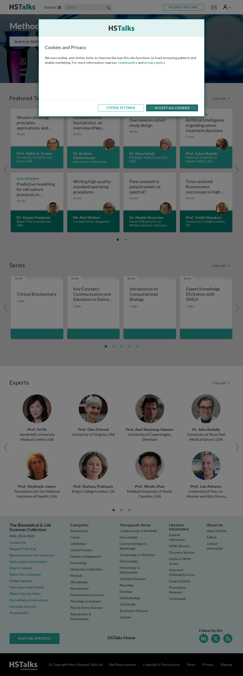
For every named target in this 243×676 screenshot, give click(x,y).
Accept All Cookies (172, 108)
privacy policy (154, 62)
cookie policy (127, 62)
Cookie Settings (121, 108)
